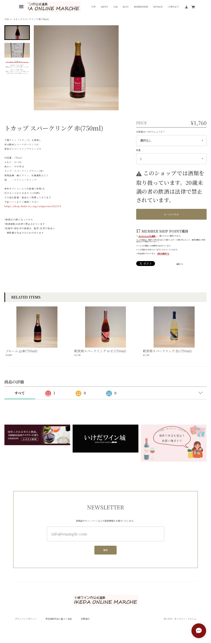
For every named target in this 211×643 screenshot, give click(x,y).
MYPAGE (158, 7)
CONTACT (173, 7)
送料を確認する (163, 253)
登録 (105, 551)
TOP (93, 7)
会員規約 (85, 618)
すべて (19, 393)
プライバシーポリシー (26, 618)
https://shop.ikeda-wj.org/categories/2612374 (32, 206)
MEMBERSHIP (141, 7)
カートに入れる (171, 214)
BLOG (126, 7)
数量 (138, 150)
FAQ (116, 7)
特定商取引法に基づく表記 (58, 618)
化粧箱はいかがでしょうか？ (150, 131)
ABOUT (104, 7)
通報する (179, 264)
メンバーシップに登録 (146, 236)
